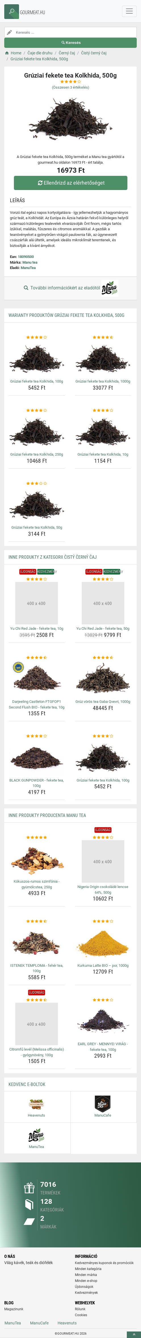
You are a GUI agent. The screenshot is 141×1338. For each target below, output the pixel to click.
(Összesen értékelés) (70, 87)
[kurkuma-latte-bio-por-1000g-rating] (103, 921)
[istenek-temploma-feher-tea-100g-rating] (37, 921)
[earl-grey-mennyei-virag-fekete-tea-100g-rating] (103, 1000)
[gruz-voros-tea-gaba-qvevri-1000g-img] (103, 678)
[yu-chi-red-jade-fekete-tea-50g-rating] (103, 579)
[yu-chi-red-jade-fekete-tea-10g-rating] (37, 579)
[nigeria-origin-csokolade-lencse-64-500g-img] (103, 861)
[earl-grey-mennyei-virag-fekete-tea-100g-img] (103, 1021)
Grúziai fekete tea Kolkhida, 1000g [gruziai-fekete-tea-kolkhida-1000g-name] (102, 381)
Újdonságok (84, 1287)
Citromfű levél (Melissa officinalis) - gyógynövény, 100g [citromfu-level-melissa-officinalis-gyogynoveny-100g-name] (36, 1052)
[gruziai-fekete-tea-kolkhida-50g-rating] (37, 483)
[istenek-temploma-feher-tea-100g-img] (37, 942)
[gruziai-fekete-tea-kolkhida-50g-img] (37, 504)
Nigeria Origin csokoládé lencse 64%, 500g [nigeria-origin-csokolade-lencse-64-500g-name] (102, 890)
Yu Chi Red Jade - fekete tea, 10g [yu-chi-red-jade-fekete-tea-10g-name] (36, 628)
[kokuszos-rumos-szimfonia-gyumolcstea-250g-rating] (37, 837)
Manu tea (29, 262)
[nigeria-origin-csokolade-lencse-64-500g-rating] (103, 837)
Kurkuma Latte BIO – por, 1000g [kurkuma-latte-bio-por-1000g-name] (103, 965)
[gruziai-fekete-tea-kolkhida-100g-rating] (37, 337)
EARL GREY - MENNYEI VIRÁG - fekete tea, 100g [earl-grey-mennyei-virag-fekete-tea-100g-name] (103, 1047)
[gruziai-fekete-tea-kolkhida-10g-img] (103, 431)
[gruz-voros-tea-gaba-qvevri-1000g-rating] (103, 658)
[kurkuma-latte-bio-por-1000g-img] (103, 942)
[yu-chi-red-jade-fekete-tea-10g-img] (37, 603)
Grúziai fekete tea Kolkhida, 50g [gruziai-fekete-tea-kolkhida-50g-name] (36, 527)
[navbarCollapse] (129, 11)
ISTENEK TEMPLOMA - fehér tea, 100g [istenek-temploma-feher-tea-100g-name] (36, 968)
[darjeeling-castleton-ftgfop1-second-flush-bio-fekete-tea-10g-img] (37, 678)
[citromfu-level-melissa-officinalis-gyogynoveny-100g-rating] (37, 1000)
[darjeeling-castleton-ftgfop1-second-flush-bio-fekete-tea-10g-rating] (37, 658)
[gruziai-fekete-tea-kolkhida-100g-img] (37, 358)
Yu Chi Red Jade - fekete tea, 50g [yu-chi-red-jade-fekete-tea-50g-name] (102, 628)
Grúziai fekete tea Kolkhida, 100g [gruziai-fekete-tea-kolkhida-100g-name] (36, 381)
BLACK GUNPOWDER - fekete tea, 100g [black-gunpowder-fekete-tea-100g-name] (36, 783)
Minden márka (86, 1275)
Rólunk (80, 1309)
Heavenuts (67, 1323)
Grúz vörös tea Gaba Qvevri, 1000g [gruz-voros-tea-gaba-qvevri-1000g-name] (102, 701)
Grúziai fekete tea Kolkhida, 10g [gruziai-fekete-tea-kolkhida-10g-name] (102, 454)
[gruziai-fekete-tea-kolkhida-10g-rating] (103, 410)
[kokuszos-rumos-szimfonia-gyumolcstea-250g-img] (37, 858)
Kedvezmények (86, 1293)
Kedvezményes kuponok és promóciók (104, 1263)
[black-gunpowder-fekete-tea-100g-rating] (37, 736)
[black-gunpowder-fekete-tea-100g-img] (37, 757)
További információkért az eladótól (70, 288)
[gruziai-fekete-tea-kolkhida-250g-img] (37, 431)
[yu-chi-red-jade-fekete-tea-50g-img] (103, 603)
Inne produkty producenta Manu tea (47, 815)
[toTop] (134, 1334)
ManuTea (28, 268)
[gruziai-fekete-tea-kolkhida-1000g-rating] (103, 337)
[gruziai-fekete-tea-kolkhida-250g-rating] (37, 410)
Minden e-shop (86, 1281)
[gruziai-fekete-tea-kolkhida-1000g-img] (103, 358)
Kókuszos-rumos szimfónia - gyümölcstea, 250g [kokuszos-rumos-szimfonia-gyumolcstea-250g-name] (37, 884)
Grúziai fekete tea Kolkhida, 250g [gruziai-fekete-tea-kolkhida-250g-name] (36, 454)
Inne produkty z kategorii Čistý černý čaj (53, 557)
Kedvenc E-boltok (27, 1084)
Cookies (81, 1315)
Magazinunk (13, 1309)
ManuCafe (39, 1323)
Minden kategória (88, 1269)
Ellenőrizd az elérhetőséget (70, 183)
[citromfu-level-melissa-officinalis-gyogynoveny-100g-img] (37, 1024)
